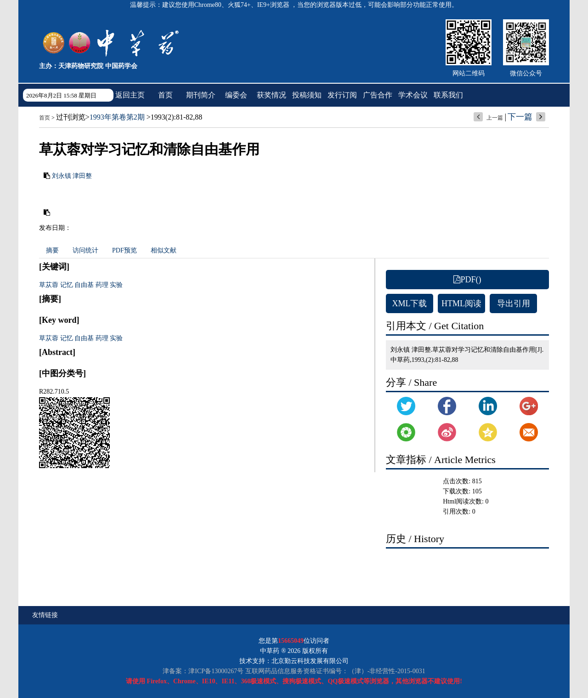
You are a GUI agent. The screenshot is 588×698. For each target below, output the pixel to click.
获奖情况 (271, 95)
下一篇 (520, 116)
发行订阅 (342, 95)
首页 (165, 95)
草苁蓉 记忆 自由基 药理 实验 (81, 284)
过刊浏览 (70, 117)
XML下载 (409, 303)
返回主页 (130, 95)
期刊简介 (200, 95)
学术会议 (413, 95)
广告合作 (377, 95)
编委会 (236, 95)
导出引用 (513, 303)
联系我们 (448, 95)
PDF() (467, 279)
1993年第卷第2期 (117, 117)
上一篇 (494, 117)
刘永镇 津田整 (72, 175)
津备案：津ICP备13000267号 (203, 671)
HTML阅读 (461, 303)
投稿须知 (307, 95)
